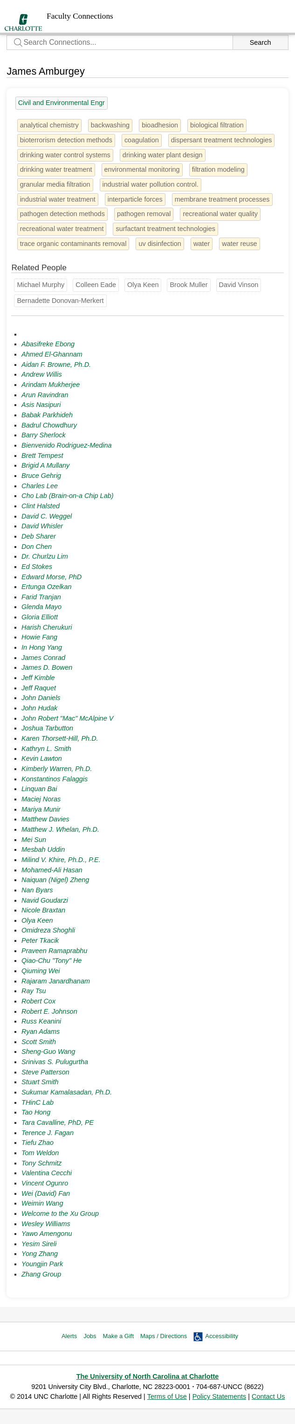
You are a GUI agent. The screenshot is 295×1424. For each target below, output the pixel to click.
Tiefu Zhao (37, 1142)
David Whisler (42, 526)
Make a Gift (118, 1336)
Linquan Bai (39, 789)
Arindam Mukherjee (50, 384)
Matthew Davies (45, 819)
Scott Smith (38, 1041)
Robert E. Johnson (49, 1011)
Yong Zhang (39, 1253)
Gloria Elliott (39, 617)
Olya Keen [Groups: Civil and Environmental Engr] (142, 284)
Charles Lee (39, 486)
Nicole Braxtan (43, 910)
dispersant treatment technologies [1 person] (221, 140)
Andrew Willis (41, 374)
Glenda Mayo (41, 606)
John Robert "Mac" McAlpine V (67, 718)
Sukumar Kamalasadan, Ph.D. (66, 1092)
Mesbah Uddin (43, 849)
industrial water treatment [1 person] (58, 199)
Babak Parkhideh (47, 415)
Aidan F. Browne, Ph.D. (56, 364)
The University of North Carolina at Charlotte (147, 1376)
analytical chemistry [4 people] (49, 125)
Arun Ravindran (44, 395)
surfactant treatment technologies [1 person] (165, 228)
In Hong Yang (41, 647)
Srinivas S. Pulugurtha (54, 1062)
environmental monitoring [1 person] (142, 169)
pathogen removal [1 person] (144, 213)
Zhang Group (41, 1274)
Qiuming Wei (40, 971)
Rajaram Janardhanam (55, 981)
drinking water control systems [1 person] (65, 155)
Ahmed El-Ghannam (51, 354)
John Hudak (39, 708)
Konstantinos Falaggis (54, 779)
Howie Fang (39, 637)
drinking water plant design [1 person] (163, 155)
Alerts (69, 1336)
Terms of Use (167, 1396)
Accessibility (221, 1336)
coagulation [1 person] (141, 140)
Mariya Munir (40, 809)
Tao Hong (35, 1112)
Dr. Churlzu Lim (44, 556)
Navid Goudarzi (44, 900)
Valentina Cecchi (46, 1173)
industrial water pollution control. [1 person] (151, 184)
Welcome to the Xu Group (60, 1213)
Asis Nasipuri (41, 404)
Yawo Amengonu (46, 1233)
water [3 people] (201, 243)
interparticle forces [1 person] (135, 199)
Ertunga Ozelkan (46, 586)
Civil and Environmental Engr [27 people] (61, 102)
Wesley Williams (45, 1224)
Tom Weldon (40, 1153)
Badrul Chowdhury (49, 425)
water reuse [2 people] (239, 243)
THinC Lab (37, 1102)
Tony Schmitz (41, 1163)
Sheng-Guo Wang (48, 1051)
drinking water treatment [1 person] (56, 169)
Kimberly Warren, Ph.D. (56, 768)
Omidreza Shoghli (48, 930)
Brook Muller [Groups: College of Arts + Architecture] (188, 284)
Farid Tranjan (41, 597)
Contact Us (268, 1396)
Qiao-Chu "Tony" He (51, 960)
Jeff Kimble (38, 677)
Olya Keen (37, 920)
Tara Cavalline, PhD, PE (57, 1122)
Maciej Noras (41, 799)
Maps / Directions (163, 1336)
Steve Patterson (45, 1072)
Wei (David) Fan (45, 1193)
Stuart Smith (39, 1082)
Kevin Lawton (41, 758)
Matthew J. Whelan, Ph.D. (60, 829)
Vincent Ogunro (44, 1183)
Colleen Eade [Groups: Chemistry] (95, 284)
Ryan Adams (40, 1031)
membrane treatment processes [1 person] (222, 199)
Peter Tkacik (40, 940)
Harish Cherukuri (46, 627)
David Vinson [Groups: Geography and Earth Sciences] (239, 284)
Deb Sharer (38, 536)
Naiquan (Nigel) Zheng (55, 880)
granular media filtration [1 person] (55, 184)
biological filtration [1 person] (217, 125)
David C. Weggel (46, 516)
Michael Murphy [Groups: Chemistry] (40, 284)
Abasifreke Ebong (48, 344)
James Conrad (43, 657)
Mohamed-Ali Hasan (51, 870)
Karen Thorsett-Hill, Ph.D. (59, 738)
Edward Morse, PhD (51, 577)
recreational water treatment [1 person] (62, 228)
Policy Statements (219, 1396)
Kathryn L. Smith (46, 748)
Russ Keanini (41, 1021)
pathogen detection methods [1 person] (62, 213)
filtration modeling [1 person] (218, 169)
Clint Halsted (40, 506)
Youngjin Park (42, 1264)
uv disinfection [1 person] (159, 243)
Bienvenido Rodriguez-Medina (66, 445)
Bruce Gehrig (41, 475)
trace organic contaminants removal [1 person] (73, 243)
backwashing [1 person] (110, 125)
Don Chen (36, 546)
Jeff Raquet (38, 688)
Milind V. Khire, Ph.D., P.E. (61, 859)
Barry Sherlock (43, 435)
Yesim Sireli (38, 1244)
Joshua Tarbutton (47, 728)
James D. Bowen (46, 667)
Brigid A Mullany (45, 465)
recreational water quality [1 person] (220, 213)
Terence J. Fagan (47, 1132)
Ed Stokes (36, 566)
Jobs (89, 1336)
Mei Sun (33, 839)
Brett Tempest (42, 455)
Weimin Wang (42, 1203)
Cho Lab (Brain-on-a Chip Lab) (67, 495)
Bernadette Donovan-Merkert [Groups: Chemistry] (60, 300)
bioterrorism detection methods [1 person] (66, 140)
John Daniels (40, 697)
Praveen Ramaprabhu (54, 950)
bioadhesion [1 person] (160, 125)
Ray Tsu (33, 991)
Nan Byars (37, 890)
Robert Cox (38, 1001)
